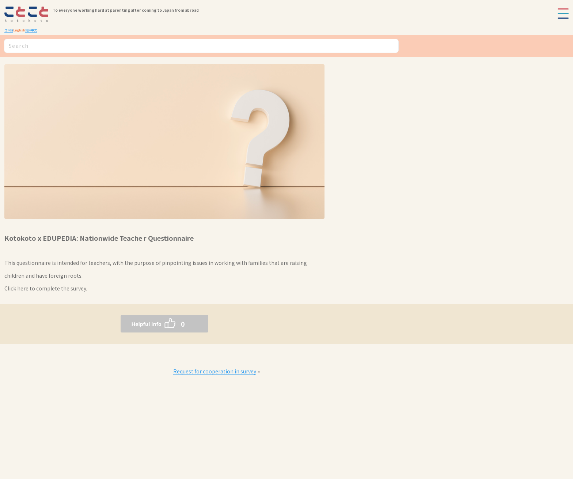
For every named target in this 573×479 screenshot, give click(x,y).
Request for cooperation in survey (214, 371)
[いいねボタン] (150, 323)
